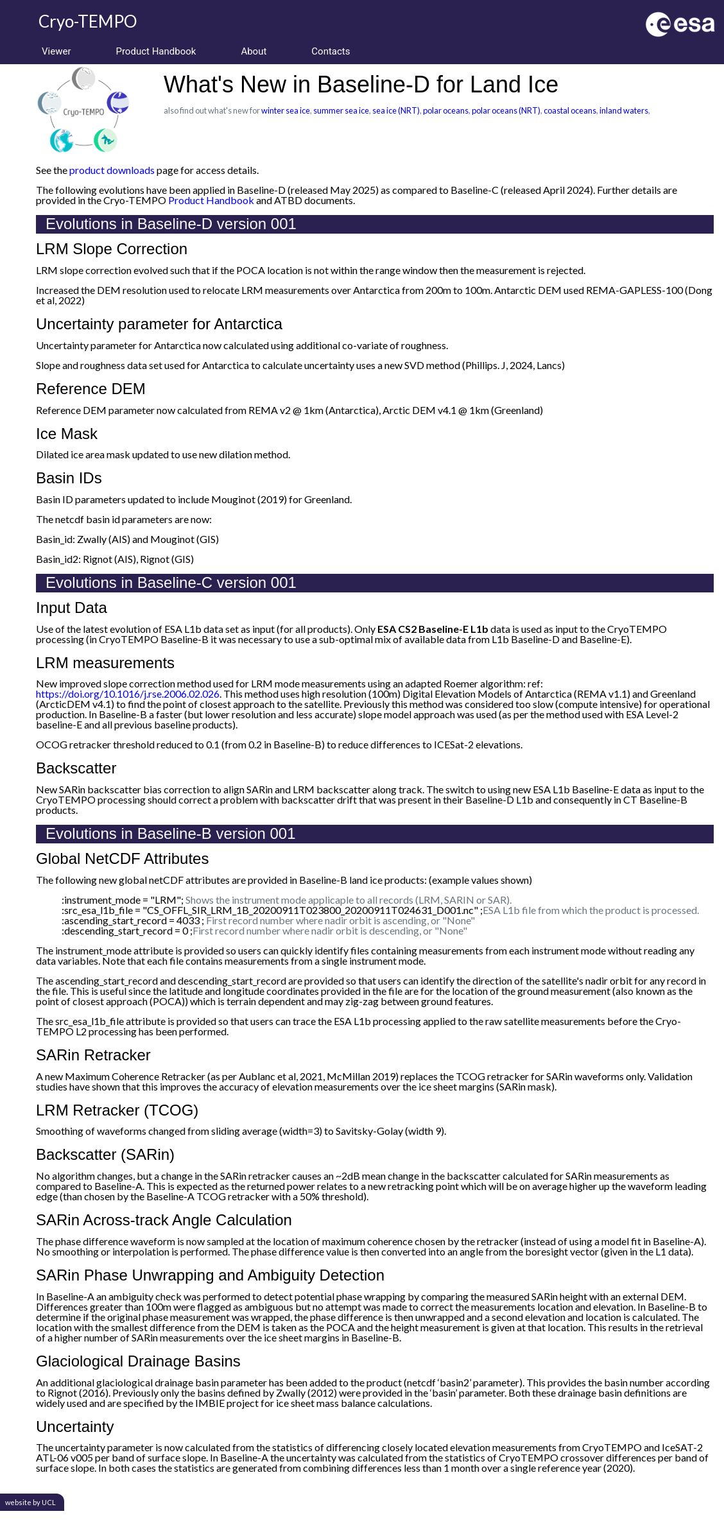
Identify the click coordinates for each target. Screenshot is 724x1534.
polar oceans (446, 110)
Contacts (330, 51)
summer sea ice (341, 110)
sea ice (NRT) (396, 110)
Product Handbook (156, 51)
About (253, 51)
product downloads (112, 170)
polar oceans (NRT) (506, 110)
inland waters (623, 110)
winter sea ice (285, 110)
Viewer (56, 51)
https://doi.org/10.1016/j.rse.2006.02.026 (128, 693)
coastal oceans (570, 110)
